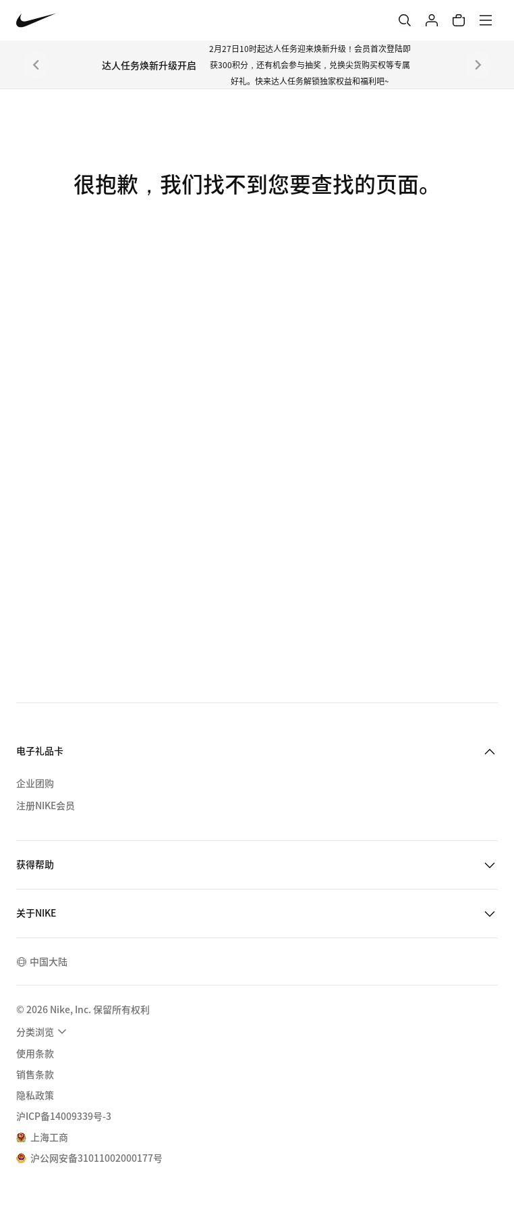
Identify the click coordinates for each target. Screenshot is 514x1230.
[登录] (432, 20)
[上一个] (36, 65)
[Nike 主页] (36, 21)
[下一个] (478, 65)
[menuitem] (43, 1031)
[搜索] (405, 20)
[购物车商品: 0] (459, 20)
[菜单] (486, 20)
